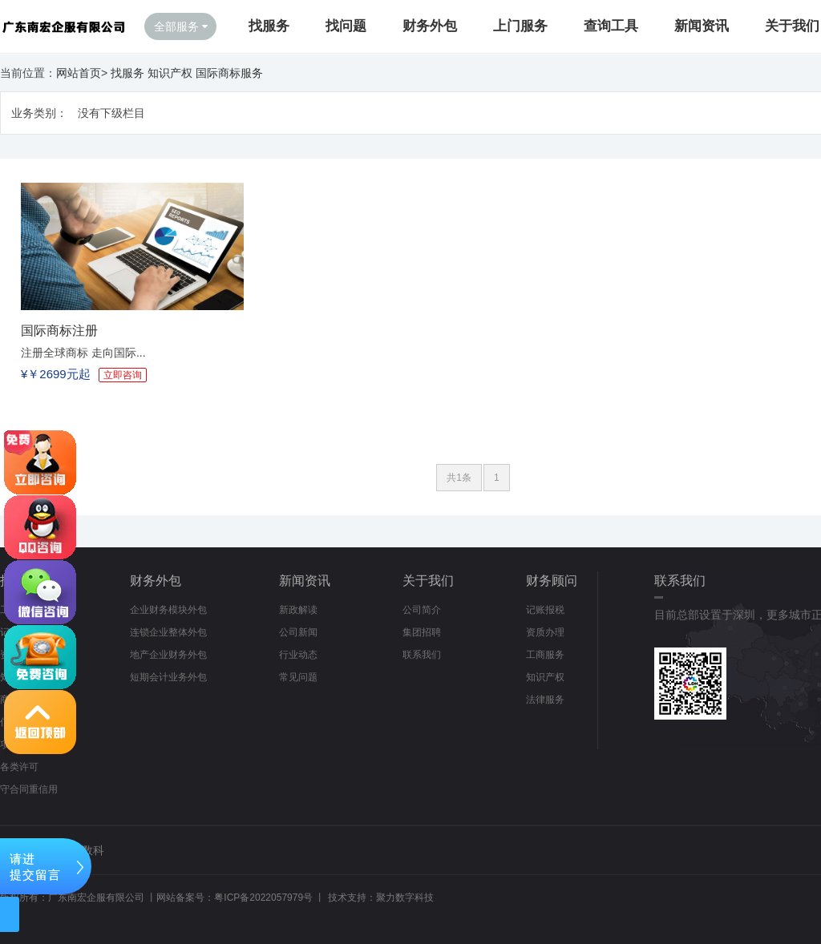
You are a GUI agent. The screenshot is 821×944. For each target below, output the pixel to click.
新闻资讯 (701, 26)
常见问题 (298, 677)
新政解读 (298, 609)
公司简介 (421, 609)
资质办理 (545, 632)
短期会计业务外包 (168, 677)
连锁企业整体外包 (168, 632)
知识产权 (170, 73)
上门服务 (520, 26)
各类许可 (19, 767)
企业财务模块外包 (168, 609)
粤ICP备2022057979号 (263, 897)
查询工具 (611, 26)
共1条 (459, 477)
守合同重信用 (29, 789)
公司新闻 (298, 632)
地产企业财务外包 (168, 654)
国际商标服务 (229, 73)
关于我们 (792, 26)
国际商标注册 (59, 330)
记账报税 (545, 609)
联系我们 (421, 654)
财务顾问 (551, 580)
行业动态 (298, 654)
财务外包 (429, 26)
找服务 (269, 26)
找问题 (346, 26)
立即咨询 (122, 375)
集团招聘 (421, 632)
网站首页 (78, 73)
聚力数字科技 (405, 897)
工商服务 (545, 654)
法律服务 (545, 699)
